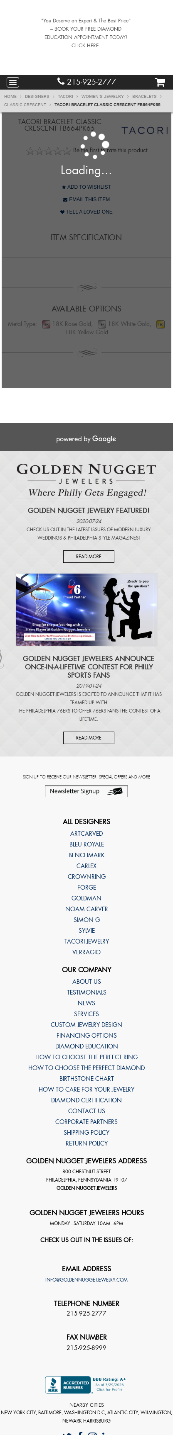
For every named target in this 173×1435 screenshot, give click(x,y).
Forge (86, 887)
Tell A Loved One (86, 212)
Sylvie (87, 930)
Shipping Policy (86, 1132)
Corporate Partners (86, 1122)
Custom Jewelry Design (86, 1025)
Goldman (86, 898)
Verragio (86, 952)
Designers (39, 96)
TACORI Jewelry (86, 941)
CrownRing (87, 876)
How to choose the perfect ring (86, 1057)
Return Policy (87, 1143)
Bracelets (147, 96)
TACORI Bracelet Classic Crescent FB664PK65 (107, 104)
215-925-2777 (86, 82)
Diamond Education (86, 1046)
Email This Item (86, 199)
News (86, 1003)
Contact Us (86, 1111)
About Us (86, 981)
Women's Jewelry (105, 96)
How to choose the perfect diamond (86, 1068)
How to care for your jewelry (86, 1089)
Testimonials (86, 992)
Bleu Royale (86, 844)
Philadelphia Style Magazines (103, 538)
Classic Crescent (27, 104)
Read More (88, 556)
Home (13, 96)
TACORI (68, 96)
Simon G (87, 920)
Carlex (86, 866)
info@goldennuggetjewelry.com (86, 1280)
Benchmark (87, 855)
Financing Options (87, 1035)
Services (86, 1014)
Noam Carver (86, 909)
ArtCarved (86, 833)
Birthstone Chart (86, 1078)
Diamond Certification (86, 1100)
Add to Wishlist (86, 187)
